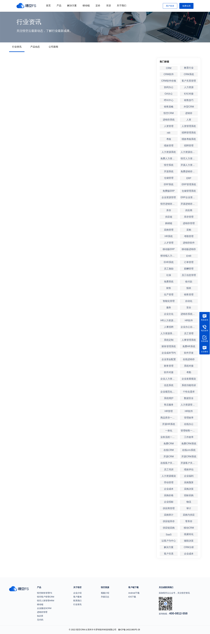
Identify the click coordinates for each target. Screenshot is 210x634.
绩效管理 (168, 145)
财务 (168, 288)
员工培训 (168, 469)
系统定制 (168, 340)
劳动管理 (168, 482)
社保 (168, 275)
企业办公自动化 (189, 327)
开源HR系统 (168, 424)
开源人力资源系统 (189, 165)
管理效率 (188, 417)
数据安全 (188, 398)
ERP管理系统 (189, 184)
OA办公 (169, 93)
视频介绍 (105, 593)
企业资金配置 (169, 359)
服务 (168, 307)
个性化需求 (189, 391)
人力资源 (188, 87)
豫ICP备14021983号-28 (129, 629)
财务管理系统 (169, 346)
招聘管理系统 (189, 132)
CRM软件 (169, 74)
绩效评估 (188, 469)
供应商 (188, 210)
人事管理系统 (189, 340)
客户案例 (77, 597)
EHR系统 (169, 262)
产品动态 (35, 46)
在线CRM (169, 450)
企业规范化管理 (168, 391)
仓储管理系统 (189, 191)
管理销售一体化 (189, 430)
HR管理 (169, 411)
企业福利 (188, 476)
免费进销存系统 (189, 171)
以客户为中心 (169, 540)
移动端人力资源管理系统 (169, 255)
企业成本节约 (169, 353)
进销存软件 (189, 242)
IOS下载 (132, 597)
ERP (188, 178)
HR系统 (169, 236)
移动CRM (189, 528)
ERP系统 (168, 184)
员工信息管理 (189, 275)
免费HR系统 (188, 346)
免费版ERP (169, 191)
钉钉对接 (188, 93)
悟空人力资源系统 (189, 158)
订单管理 (188, 262)
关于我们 (121, 5)
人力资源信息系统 (189, 152)
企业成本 (168, 489)
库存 (168, 210)
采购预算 (188, 482)
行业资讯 (17, 46)
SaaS (169, 534)
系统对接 (188, 366)
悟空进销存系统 (168, 204)
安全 (188, 307)
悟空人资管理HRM (45, 600)
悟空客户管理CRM (45, 597)
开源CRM (169, 456)
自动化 (188, 301)
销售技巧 (188, 100)
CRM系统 (189, 74)
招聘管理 (188, 145)
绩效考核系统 (189, 139)
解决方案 (72, 5)
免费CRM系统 (188, 443)
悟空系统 (168, 165)
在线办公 (188, 424)
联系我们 (77, 600)
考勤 (188, 372)
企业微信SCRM (44, 608)
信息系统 (168, 385)
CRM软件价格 (168, 81)
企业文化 (168, 314)
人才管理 (168, 242)
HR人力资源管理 (169, 320)
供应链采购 (169, 528)
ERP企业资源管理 (189, 197)
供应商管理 (169, 508)
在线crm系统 (189, 450)
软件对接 (168, 372)
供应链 (168, 217)
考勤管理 (188, 236)
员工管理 (188, 333)
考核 (168, 139)
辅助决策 (188, 540)
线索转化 (188, 534)
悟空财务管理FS (44, 593)
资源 (108, 5)
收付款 (188, 281)
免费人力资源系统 (169, 158)
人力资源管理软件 (189, 404)
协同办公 (168, 87)
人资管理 (168, 126)
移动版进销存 (189, 249)
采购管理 (168, 230)
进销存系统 (169, 119)
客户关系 (168, 553)
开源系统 (168, 171)
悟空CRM (169, 113)
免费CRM (169, 443)
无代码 (40, 620)
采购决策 (188, 489)
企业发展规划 (189, 379)
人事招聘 (168, 327)
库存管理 (188, 217)
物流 (188, 502)
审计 (188, 508)
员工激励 (168, 268)
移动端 (86, 5)
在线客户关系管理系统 (169, 463)
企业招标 (168, 502)
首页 (48, 5)
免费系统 (168, 281)
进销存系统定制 (189, 314)
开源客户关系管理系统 (189, 463)
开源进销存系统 (189, 204)
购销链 (168, 223)
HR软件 (189, 320)
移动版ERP (169, 249)
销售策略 (168, 106)
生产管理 (168, 294)
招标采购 (188, 495)
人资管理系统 (189, 126)
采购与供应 (189, 515)
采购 (188, 230)
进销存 (188, 113)
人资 (188, 119)
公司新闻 (53, 46)
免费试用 (186, 6)
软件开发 (188, 353)
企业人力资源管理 (169, 379)
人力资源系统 (169, 152)
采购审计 (168, 515)
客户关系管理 (189, 81)
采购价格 (168, 495)
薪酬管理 (188, 268)
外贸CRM (189, 106)
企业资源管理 (169, 197)
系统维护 (168, 398)
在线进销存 (189, 359)
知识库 (40, 616)
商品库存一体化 (168, 417)
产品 (59, 5)
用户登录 (170, 6)
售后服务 (168, 404)
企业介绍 (77, 593)
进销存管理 (189, 223)
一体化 (168, 430)
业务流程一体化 (168, 437)
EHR (188, 256)
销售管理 (188, 294)
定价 (98, 5)
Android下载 (134, 593)
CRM (168, 68)
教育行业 (188, 68)
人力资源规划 (169, 476)
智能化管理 (169, 301)
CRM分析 (189, 547)
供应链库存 (169, 521)
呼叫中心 (168, 100)
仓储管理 (168, 178)
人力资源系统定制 (169, 333)
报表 (188, 288)
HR (168, 133)
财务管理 (168, 366)
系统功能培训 (189, 385)
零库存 (188, 521)
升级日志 (105, 597)
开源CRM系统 (188, 456)
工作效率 (188, 437)
